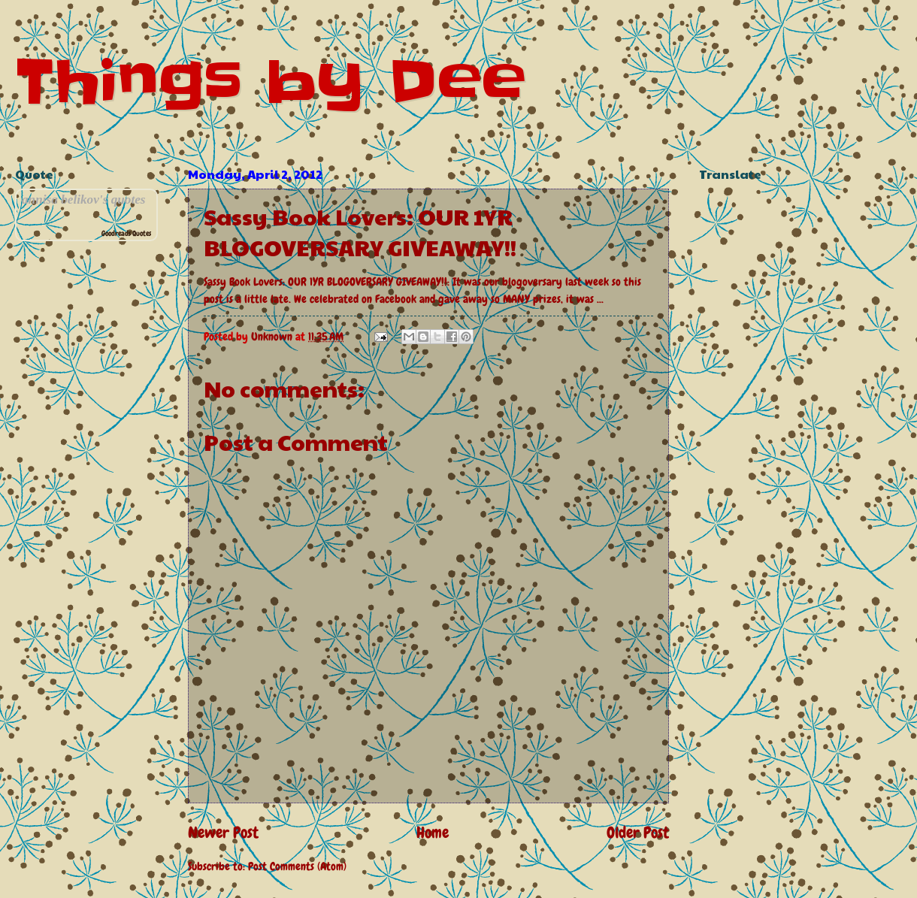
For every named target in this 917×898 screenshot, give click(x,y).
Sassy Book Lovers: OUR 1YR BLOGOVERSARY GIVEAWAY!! (325, 281)
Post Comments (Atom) (297, 866)
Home (432, 832)
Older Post (638, 832)
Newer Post (223, 832)
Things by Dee (270, 81)
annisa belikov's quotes (84, 199)
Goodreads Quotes (126, 233)
